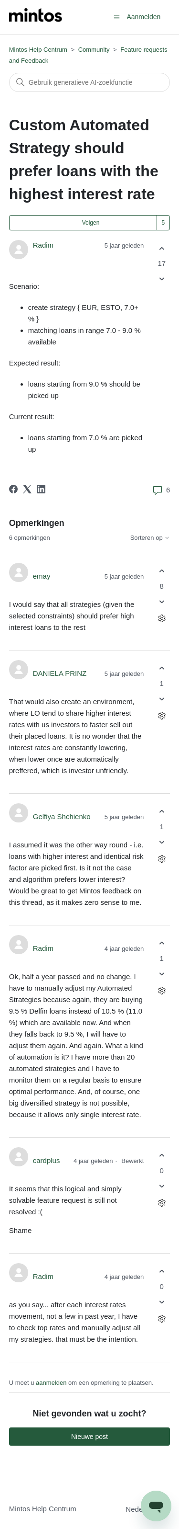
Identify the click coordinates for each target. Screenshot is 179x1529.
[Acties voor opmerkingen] (161, 618)
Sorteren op (150, 538)
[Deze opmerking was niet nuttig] (161, 601)
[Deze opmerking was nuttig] (161, 571)
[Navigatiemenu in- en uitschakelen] (117, 16)
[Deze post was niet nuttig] (161, 279)
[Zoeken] (89, 82)
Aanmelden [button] (143, 17)
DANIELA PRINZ (60, 673)
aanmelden (51, 1382)
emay (42, 576)
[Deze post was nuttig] (161, 248)
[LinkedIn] (41, 489)
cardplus (46, 1160)
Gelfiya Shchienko (62, 816)
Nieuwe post (89, 1436)
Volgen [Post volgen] (91, 222)
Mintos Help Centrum (38, 49)
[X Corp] (27, 489)
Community (94, 49)
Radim (43, 245)
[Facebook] (13, 489)
